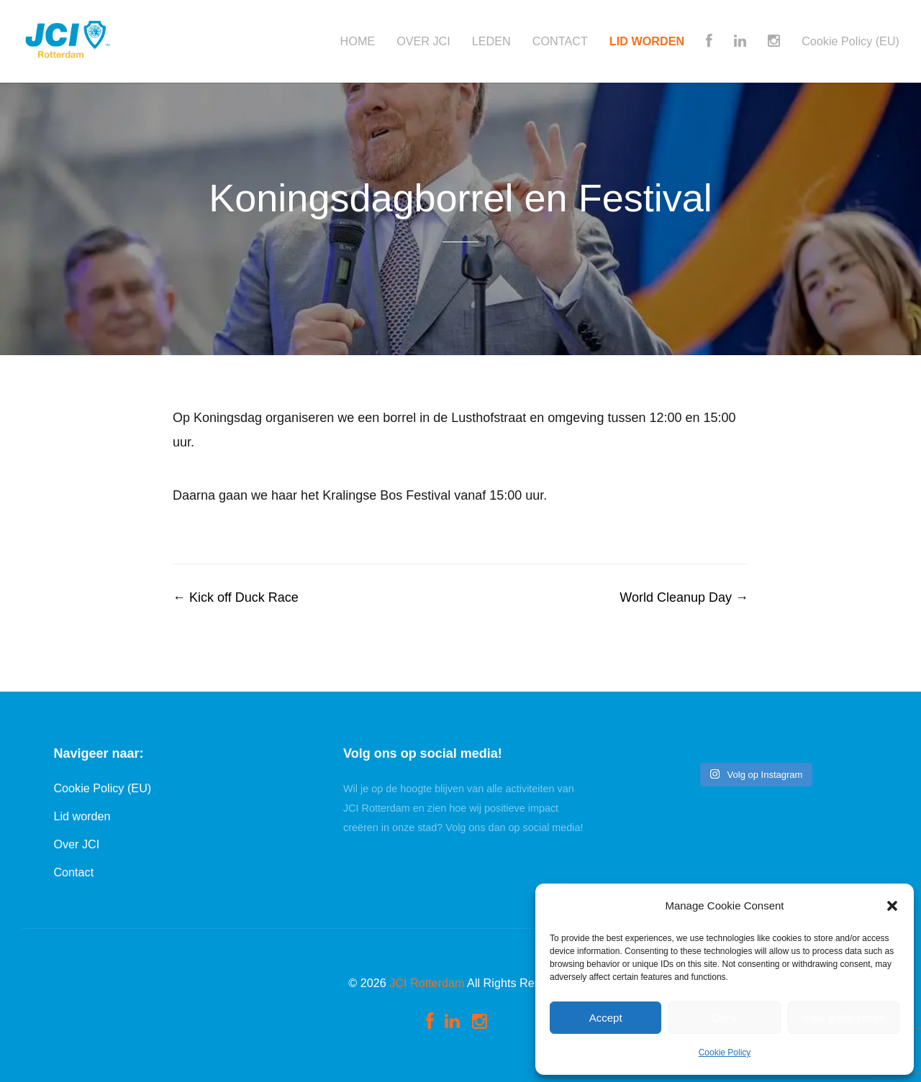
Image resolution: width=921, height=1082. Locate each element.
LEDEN (491, 41)
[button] (892, 906)
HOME (358, 41)
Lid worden (81, 816)
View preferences (844, 1018)
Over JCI (76, 844)
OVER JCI (423, 41)
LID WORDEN (646, 41)
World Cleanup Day (684, 597)
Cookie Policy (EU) (850, 41)
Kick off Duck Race (236, 597)
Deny (724, 1018)
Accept (605, 1018)
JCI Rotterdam (426, 982)
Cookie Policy (725, 1052)
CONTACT (560, 41)
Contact (73, 872)
